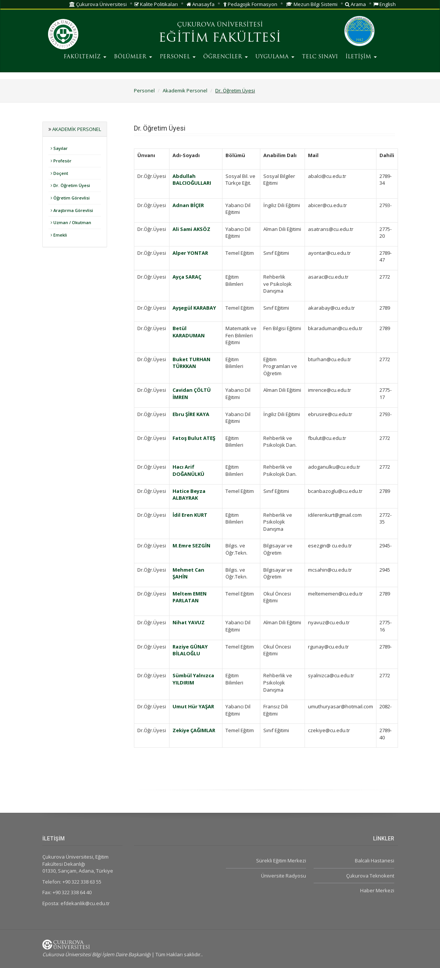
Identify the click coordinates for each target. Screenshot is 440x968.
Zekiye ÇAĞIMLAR (194, 730)
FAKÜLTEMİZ (85, 57)
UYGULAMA (274, 57)
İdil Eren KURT (190, 514)
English (384, 4)
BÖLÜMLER (133, 57)
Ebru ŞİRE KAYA (191, 414)
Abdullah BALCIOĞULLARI (192, 180)
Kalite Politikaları (156, 4)
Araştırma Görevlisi (72, 210)
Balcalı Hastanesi (374, 860)
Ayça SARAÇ (187, 276)
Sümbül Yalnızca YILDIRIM (193, 679)
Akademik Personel (185, 90)
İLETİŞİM (361, 57)
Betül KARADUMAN (189, 332)
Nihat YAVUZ (189, 622)
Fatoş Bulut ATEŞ (194, 438)
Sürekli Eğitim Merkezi (281, 860)
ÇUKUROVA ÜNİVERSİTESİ (220, 25)
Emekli (59, 235)
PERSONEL (178, 57)
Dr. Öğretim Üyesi (235, 90)
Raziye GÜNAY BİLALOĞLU (190, 650)
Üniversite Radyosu (283, 875)
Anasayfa (201, 4)
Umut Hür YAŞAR (193, 706)
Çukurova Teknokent (370, 875)
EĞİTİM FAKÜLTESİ (220, 39)
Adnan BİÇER (188, 205)
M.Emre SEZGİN (191, 545)
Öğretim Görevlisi (70, 198)
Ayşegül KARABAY (194, 307)
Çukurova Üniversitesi (98, 4)
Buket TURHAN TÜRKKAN (191, 363)
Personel (144, 90)
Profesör (61, 161)
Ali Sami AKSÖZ (191, 229)
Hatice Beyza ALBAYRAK (189, 495)
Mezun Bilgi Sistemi (311, 4)
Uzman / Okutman (71, 222)
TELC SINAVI (320, 57)
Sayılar (59, 148)
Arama (355, 4)
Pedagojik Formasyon (250, 4)
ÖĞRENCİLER (225, 57)
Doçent (59, 173)
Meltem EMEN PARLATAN (190, 597)
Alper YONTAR (190, 252)
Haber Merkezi (377, 890)
